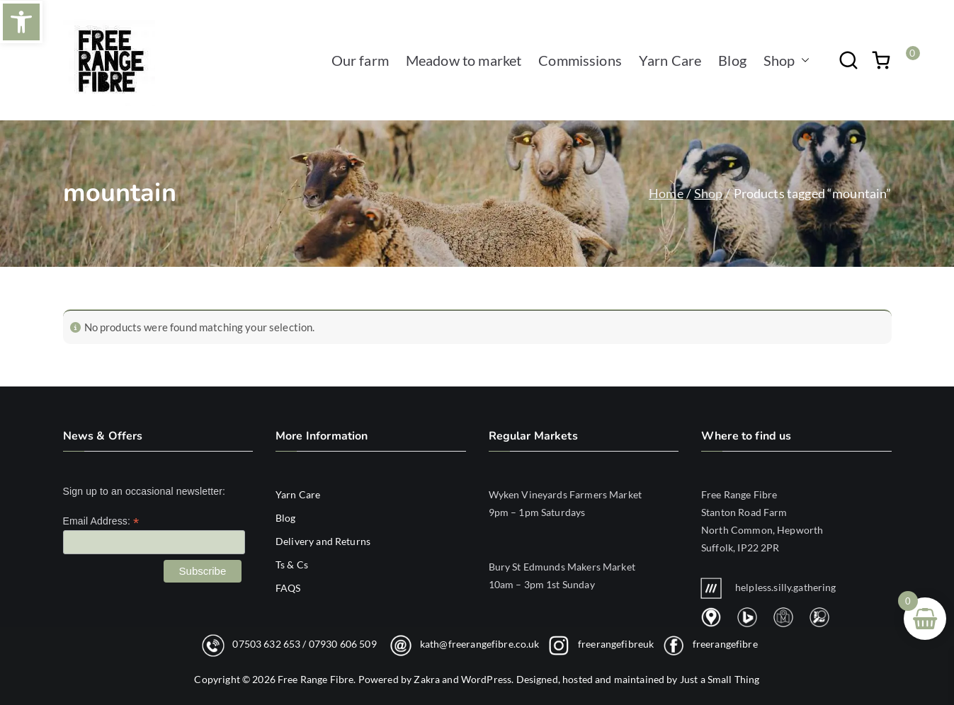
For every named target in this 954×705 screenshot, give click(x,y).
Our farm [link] (360, 60)
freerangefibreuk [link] (616, 644)
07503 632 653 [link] (266, 644)
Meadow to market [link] (463, 60)
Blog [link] (732, 60)
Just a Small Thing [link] (720, 679)
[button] (802, 60)
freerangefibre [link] (725, 644)
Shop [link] (786, 60)
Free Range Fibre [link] (315, 679)
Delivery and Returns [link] (323, 541)
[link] (21, 22)
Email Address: (101, 521)
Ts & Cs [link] (292, 564)
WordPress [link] (486, 679)
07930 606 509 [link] (343, 644)
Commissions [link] (580, 60)
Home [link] (666, 193)
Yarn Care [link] (670, 60)
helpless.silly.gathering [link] (768, 587)
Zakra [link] (427, 679)
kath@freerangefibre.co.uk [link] (480, 644)
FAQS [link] (288, 588)
